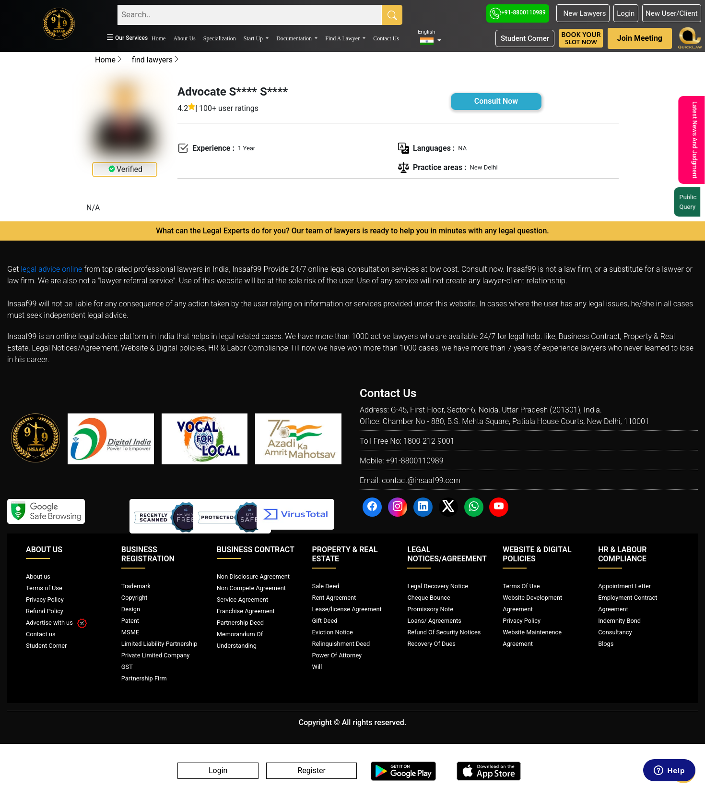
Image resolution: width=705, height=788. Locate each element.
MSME (130, 632)
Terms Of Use (521, 586)
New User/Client (672, 13)
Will (317, 666)
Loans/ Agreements (434, 620)
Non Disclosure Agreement (253, 576)
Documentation (294, 38)
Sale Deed (326, 586)
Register (311, 771)
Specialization (219, 38)
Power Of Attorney (337, 655)
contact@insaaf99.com (421, 480)
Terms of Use (44, 588)
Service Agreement (242, 599)
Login (625, 13)
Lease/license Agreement (347, 609)
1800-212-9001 (429, 441)
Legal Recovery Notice (437, 586)
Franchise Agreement (246, 611)
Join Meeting (639, 38)
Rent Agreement (334, 597)
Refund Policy (44, 611)
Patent (130, 620)
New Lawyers (583, 13)
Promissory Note (430, 609)
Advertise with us (56, 622)
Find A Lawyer (343, 38)
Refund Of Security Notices (444, 632)
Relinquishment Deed (341, 643)
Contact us (41, 634)
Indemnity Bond (619, 620)
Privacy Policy (45, 599)
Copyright (134, 597)
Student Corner (525, 38)
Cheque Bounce (428, 597)
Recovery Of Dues (431, 643)
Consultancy (615, 632)
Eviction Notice (332, 632)
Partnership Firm (144, 678)
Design (130, 609)
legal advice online (51, 269)
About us (38, 576)
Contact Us (386, 38)
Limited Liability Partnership (159, 643)
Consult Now (496, 101)
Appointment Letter (624, 586)
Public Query (690, 202)
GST (127, 666)
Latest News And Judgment (693, 140)
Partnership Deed (240, 622)
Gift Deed (325, 620)
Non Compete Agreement (251, 588)
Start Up (254, 38)
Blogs (605, 643)
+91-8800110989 (518, 12)
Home (158, 38)
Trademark (136, 586)
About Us (184, 38)
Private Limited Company (155, 655)
